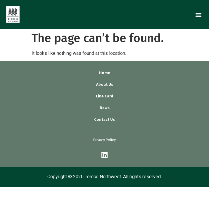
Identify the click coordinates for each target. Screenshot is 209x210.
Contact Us (104, 119)
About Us (104, 84)
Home (104, 73)
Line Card (104, 96)
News (105, 108)
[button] (198, 14)
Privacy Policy (104, 140)
